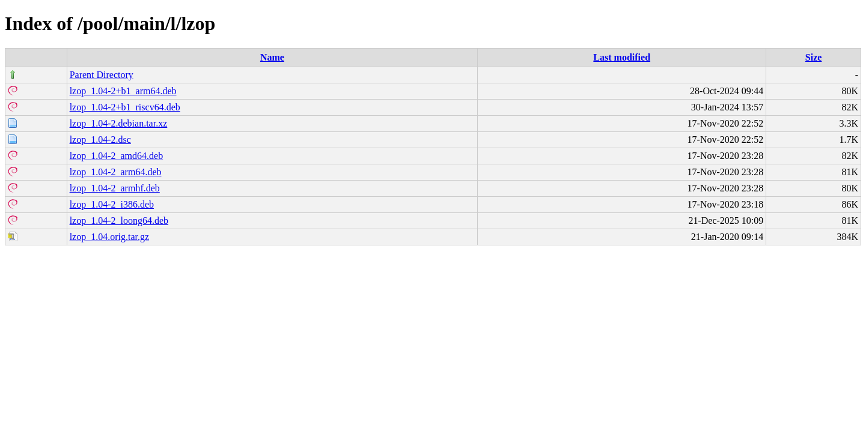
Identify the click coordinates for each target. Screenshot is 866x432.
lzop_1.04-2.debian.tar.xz (119, 123)
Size (813, 57)
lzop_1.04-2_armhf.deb (115, 188)
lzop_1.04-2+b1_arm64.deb (123, 91)
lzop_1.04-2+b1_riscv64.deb (125, 107)
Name (272, 57)
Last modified (621, 57)
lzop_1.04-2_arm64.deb (116, 172)
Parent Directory (101, 75)
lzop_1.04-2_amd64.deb (116, 156)
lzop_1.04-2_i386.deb (112, 204)
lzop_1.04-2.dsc (100, 139)
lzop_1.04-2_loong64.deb (119, 220)
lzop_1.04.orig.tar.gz (109, 237)
